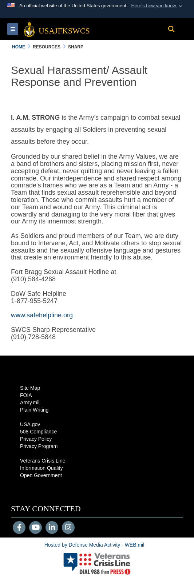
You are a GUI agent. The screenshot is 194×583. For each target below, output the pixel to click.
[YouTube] (35, 528)
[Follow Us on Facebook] (19, 528)
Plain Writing (34, 410)
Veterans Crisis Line (43, 461)
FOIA (26, 395)
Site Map (30, 388)
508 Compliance (38, 432)
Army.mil (29, 402)
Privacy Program (39, 446)
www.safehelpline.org (42, 315)
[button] (157, 5)
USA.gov (30, 424)
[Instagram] (68, 528)
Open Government (41, 475)
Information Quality (41, 468)
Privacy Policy (36, 439)
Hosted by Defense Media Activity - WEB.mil (94, 545)
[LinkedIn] (51, 528)
